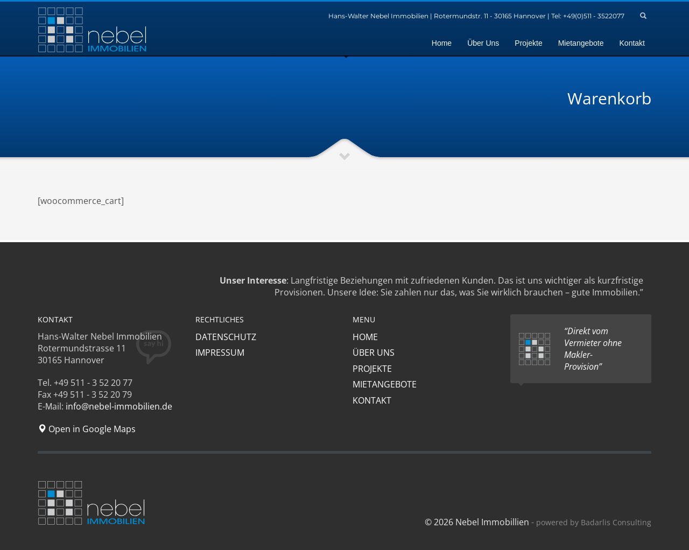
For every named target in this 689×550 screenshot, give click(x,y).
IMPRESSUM (219, 352)
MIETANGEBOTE (385, 384)
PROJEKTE (372, 369)
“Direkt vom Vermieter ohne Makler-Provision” (593, 348)
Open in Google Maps (87, 429)
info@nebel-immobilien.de (119, 406)
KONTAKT (372, 400)
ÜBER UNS (374, 352)
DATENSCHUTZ (225, 337)
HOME (365, 337)
